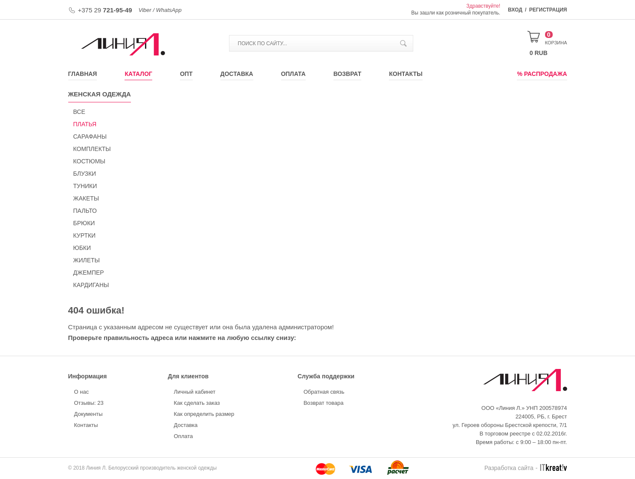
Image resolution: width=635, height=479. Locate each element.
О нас (81, 392)
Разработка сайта (509, 467)
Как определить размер (204, 414)
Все (79, 111)
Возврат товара (324, 403)
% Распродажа (542, 73)
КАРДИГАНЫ (91, 285)
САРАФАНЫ (90, 136)
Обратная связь (324, 392)
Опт (186, 73)
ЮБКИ (82, 247)
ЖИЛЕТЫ (86, 260)
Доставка (236, 73)
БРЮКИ (84, 223)
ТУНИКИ (85, 186)
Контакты (405, 73)
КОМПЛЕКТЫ (92, 148)
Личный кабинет (195, 392)
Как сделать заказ (197, 403)
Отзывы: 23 (89, 403)
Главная (82, 73)
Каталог (138, 73)
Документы (88, 414)
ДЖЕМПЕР (88, 272)
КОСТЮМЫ (89, 161)
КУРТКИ (84, 235)
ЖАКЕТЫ (86, 198)
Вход (515, 10)
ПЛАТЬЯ (85, 124)
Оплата (293, 73)
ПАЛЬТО (85, 210)
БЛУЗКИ (84, 173)
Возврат (347, 73)
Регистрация (548, 10)
